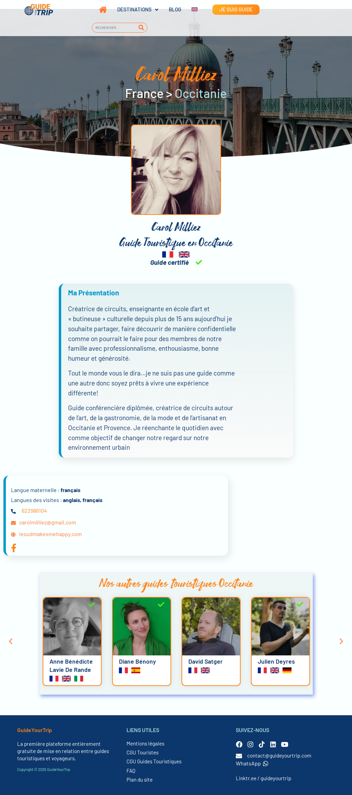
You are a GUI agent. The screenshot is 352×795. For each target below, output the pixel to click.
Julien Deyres (276, 661)
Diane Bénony (137, 661)
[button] (10, 641)
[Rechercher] (141, 27)
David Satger (205, 661)
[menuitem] (189, 10)
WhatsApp (252, 763)
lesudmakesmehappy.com (50, 534)
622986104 (34, 510)
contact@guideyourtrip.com (279, 755)
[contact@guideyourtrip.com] (239, 756)
